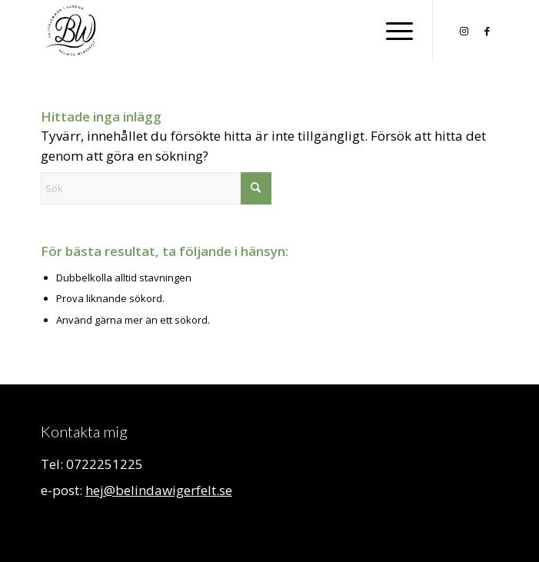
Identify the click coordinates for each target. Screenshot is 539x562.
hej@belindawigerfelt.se (158, 490)
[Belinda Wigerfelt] (224, 31)
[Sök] (156, 188)
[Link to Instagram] (463, 31)
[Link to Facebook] (486, 31)
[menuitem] (392, 31)
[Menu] (392, 31)
